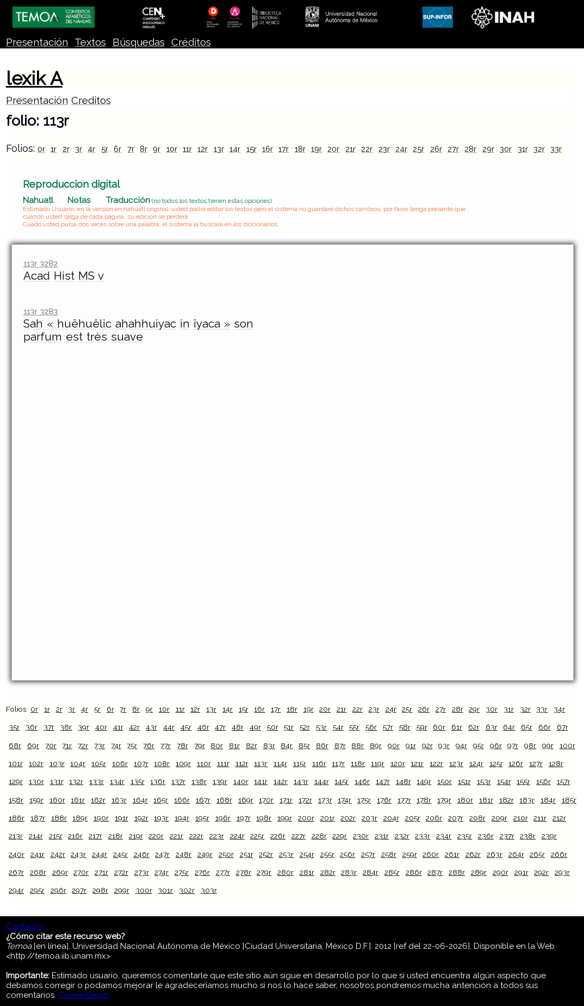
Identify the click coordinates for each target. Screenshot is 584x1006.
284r (370, 872)
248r (183, 854)
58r (405, 727)
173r (325, 799)
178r (424, 799)
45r (186, 727)
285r (392, 872)
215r (56, 835)
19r (316, 148)
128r (556, 763)
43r (151, 727)
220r (156, 835)
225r (257, 835)
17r (283, 148)
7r (130, 148)
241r (37, 854)
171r (286, 799)
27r (453, 148)
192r (141, 817)
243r (78, 854)
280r (285, 872)
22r (366, 148)
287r (435, 872)
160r (57, 799)
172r (305, 799)
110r (204, 763)
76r (148, 745)
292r (541, 872)
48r (238, 727)
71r (67, 745)
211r (539, 817)
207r (455, 817)
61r (456, 727)
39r (83, 727)
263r (494, 854)
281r (307, 872)
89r (376, 745)
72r (83, 745)
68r (15, 745)
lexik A (34, 78)
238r (528, 835)
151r (464, 781)
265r (537, 854)
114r (280, 763)
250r (226, 854)
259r (409, 854)
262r (473, 854)
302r (187, 890)
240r (16, 854)
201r (327, 817)
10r (171, 148)
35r (14, 727)
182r (506, 799)
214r (36, 835)
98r (530, 745)
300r (143, 890)
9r (156, 148)
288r (457, 872)
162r (98, 799)
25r (418, 148)
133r (96, 781)
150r (444, 781)
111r (223, 763)
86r (322, 745)
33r (556, 148)
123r (456, 763)
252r (266, 854)
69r (33, 745)
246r (142, 854)
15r (251, 148)
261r (452, 854)
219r (136, 835)
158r (16, 799)
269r (60, 872)
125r (496, 763)
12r (202, 148)
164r (140, 799)
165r (160, 799)
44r (169, 727)
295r (37, 890)
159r (36, 799)
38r (66, 727)
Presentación (37, 42)
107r (141, 763)
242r (58, 854)
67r (562, 727)
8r (143, 148)
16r (267, 148)
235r (464, 835)
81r (234, 745)
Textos (90, 42)
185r (569, 799)
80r (216, 745)
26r (436, 148)
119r (377, 763)
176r (384, 799)
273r (141, 872)
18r (300, 148)
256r (347, 854)
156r (543, 781)
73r (99, 745)
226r (277, 835)
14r (234, 148)
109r (183, 763)
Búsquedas (139, 42)
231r (382, 835)
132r (76, 781)
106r (120, 763)
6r (117, 148)
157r (563, 781)
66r (544, 727)
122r (436, 763)
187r (37, 817)
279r (264, 872)
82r (251, 745)
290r (500, 872)
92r (427, 745)
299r (121, 890)
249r (205, 854)
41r (118, 727)
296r (58, 890)
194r (182, 817)
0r (41, 148)
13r (219, 148)
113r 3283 (40, 311)
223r (216, 835)
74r (116, 745)
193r (161, 817)
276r (202, 872)
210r (520, 817)
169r (245, 799)
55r (354, 727)
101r (16, 763)
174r (344, 799)
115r (299, 763)
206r (434, 817)
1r (54, 148)
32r (539, 148)
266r (559, 854)
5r (104, 148)
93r (444, 745)
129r (16, 781)
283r (349, 872)
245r (120, 854)
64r (509, 727)
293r (562, 872)
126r (515, 763)
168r (224, 799)
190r (101, 817)
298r (100, 890)
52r (305, 727)
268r (38, 872)
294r (16, 890)
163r (119, 799)
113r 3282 (40, 263)
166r (182, 799)
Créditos (191, 42)
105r (98, 763)
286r (414, 872)
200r (306, 817)
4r (91, 148)
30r (506, 148)
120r (397, 763)
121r (417, 763)
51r (289, 727)
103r (57, 763)
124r (476, 763)
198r (263, 817)
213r (16, 835)
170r (266, 799)
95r (478, 745)
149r (424, 781)
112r (241, 763)
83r (269, 745)
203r (369, 817)
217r (95, 835)
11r (187, 148)
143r (301, 781)
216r (75, 835)
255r (327, 854)
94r (461, 745)
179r (444, 799)
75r (132, 745)
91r (411, 745)
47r (220, 727)
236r (486, 835)
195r (202, 817)
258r (388, 854)
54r (338, 727)
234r (443, 835)
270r (81, 872)
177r (404, 799)
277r (223, 872)
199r (284, 817)
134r (117, 781)
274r (161, 872)
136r (157, 781)
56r (371, 727)
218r (115, 835)
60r (439, 727)
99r (548, 745)
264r (516, 854)
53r (321, 727)
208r (477, 817)
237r (507, 835)
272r (121, 872)
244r (99, 854)
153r (484, 781)
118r (358, 763)
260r (431, 854)
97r (512, 745)
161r (78, 799)
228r (319, 835)
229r (339, 835)
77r (165, 745)
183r (527, 799)
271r (101, 872)
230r (361, 835)
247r (162, 854)
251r (246, 854)
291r (521, 872)
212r (559, 817)
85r (304, 745)
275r (182, 872)
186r (16, 817)
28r (470, 148)
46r (203, 727)
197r (244, 817)
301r (165, 890)
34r (559, 709)
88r (357, 745)
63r (492, 727)
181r (486, 799)
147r (383, 781)
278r (243, 872)
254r (307, 854)
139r (220, 781)
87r (340, 745)
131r (57, 781)
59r (422, 727)
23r (384, 148)
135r (138, 781)
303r (209, 890)
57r (388, 727)
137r (178, 781)
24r (401, 148)
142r (281, 781)
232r (402, 835)
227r (298, 835)
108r (162, 763)
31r (523, 148)
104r (77, 763)
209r (499, 817)
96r (496, 745)
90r (394, 745)
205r (412, 817)
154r (504, 781)
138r (199, 781)
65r (526, 727)
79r (199, 745)
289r (479, 872)
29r (488, 148)
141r (261, 781)
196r (223, 817)
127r (536, 763)
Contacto (24, 926)
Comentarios (83, 995)
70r (51, 745)
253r (286, 854)
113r (261, 763)
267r (16, 872)
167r (203, 799)
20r (333, 148)
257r (368, 854)
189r (80, 817)
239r (549, 835)
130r (36, 781)
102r (36, 763)
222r (196, 835)
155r (523, 781)
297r (79, 890)
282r (328, 872)
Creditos (91, 100)
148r (403, 781)
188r (59, 817)
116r (319, 763)
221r (176, 835)
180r (465, 799)
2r (66, 148)
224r (237, 835)
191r (121, 817)
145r (341, 781)
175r (364, 799)
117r (338, 763)
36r (32, 727)
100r (567, 745)
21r (350, 148)
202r (348, 817)
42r (134, 727)
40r (101, 727)
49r (255, 727)
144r (321, 781)
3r (78, 148)
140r (240, 781)
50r (272, 727)
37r (49, 727)
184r (548, 799)
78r (182, 745)
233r (422, 835)
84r (287, 745)
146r (362, 781)
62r (474, 727)
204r (391, 817)
